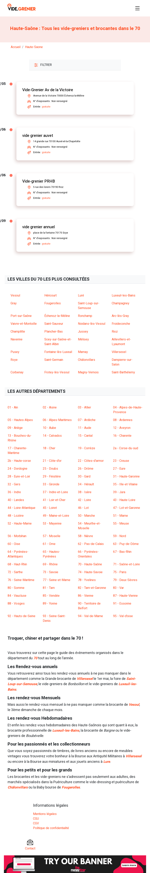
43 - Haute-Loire (124, 500)
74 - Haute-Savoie (90, 572)
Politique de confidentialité (51, 827)
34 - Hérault (86, 484)
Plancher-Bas (53, 331)
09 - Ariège (15, 428)
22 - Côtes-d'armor (91, 460)
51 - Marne (120, 515)
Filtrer (43, 65)
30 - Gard (84, 476)
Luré (81, 295)
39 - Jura (119, 492)
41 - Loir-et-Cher (54, 500)
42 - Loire (84, 500)
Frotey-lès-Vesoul (56, 372)
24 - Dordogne (17, 468)
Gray (14, 303)
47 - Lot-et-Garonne (126, 508)
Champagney (120, 303)
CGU (36, 818)
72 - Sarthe (15, 572)
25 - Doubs (50, 468)
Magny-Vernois (88, 372)
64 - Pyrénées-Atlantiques (18, 554)
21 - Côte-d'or (52, 460)
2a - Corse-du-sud (125, 448)
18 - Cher (49, 448)
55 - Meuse (121, 523)
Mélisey (83, 339)
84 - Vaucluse (17, 595)
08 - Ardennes (122, 420)
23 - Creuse (121, 460)
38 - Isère (84, 492)
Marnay (83, 352)
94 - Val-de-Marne (90, 616)
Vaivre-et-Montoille (24, 323)
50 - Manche (86, 515)
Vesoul (15, 295)
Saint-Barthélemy (123, 372)
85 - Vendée (51, 595)
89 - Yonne (50, 603)
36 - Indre (14, 492)
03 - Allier (84, 407)
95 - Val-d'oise (123, 616)
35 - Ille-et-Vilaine (125, 484)
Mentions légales (45, 813)
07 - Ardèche (87, 420)
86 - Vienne (85, 595)
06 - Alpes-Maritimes (57, 420)
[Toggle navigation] (137, 8)
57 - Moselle (51, 536)
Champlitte (18, 331)
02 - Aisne (50, 407)
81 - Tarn (49, 588)
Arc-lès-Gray (120, 316)
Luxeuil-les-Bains (123, 295)
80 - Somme (16, 588)
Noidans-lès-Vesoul (91, 323)
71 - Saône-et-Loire (126, 564)
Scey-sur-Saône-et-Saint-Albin (57, 341)
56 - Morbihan (17, 536)
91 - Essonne (122, 603)
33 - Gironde (51, 484)
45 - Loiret (50, 508)
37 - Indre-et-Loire (55, 492)
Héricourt (50, 295)
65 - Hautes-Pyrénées (51, 554)
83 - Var (118, 588)
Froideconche (121, 323)
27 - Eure (119, 468)
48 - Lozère (16, 515)
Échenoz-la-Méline (57, 316)
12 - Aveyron (121, 428)
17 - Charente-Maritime (17, 450)
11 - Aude (84, 428)
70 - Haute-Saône (90, 564)
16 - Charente (122, 435)
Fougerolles (52, 303)
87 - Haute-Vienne (125, 595)
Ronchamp (85, 316)
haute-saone (34, 47)
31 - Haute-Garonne (126, 476)
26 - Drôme (85, 468)
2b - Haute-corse (19, 460)
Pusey (15, 352)
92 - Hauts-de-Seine (21, 616)
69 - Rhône (50, 564)
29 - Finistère (52, 476)
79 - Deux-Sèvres (125, 580)
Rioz (115, 331)
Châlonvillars (86, 359)
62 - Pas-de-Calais (91, 544)
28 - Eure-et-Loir (19, 476)
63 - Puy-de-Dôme (126, 544)
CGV (36, 823)
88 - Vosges (16, 603)
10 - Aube (49, 428)
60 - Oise (14, 544)
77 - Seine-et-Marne (56, 580)
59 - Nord (119, 536)
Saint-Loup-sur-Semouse (88, 305)
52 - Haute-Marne (20, 523)
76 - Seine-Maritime (21, 580)
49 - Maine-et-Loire (56, 515)
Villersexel (119, 352)
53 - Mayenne (52, 523)
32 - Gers (14, 484)
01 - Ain (13, 407)
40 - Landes (16, 500)
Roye (14, 359)
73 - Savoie (50, 572)
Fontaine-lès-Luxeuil (58, 352)
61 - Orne (49, 544)
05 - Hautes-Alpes (20, 420)
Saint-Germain (53, 359)
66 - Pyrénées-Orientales (88, 554)
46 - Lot (83, 508)
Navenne (16, 339)
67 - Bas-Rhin (122, 551)
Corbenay (17, 372)
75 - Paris (119, 572)
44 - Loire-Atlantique (21, 508)
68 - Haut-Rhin (17, 564)
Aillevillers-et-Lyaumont (121, 341)
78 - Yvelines (87, 580)
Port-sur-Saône (21, 316)
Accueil (16, 47)
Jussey (83, 331)
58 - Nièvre (85, 536)
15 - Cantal (85, 435)
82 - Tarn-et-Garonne (92, 588)
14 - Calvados (52, 435)
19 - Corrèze (86, 448)
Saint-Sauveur (53, 323)
